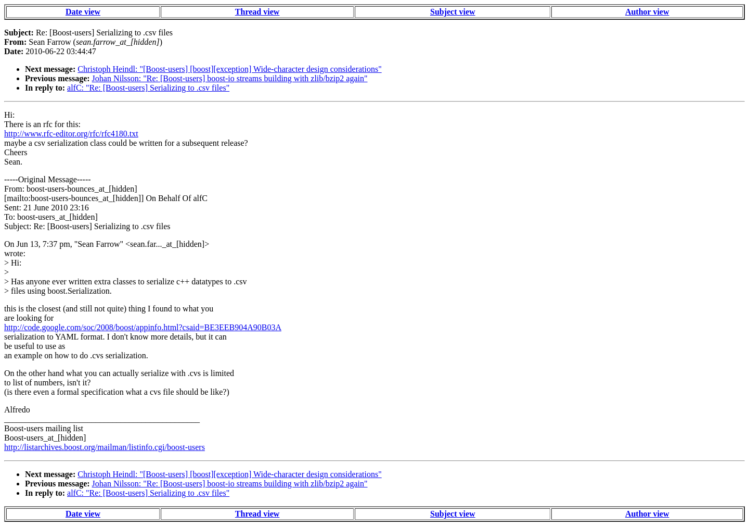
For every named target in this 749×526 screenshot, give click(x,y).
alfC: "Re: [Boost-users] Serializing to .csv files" (148, 87)
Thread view (257, 11)
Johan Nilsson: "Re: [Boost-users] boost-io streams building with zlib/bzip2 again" (230, 78)
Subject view (452, 11)
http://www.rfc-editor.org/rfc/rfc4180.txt (71, 133)
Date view (83, 11)
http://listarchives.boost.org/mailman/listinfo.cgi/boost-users (104, 447)
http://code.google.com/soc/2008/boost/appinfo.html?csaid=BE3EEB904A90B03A (142, 327)
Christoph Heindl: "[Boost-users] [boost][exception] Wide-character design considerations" (229, 69)
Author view (647, 11)
